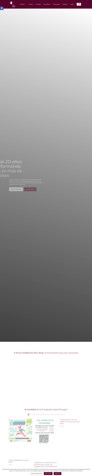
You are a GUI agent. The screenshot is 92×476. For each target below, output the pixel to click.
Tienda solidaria (56, 4)
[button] (1, 8)
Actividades (38, 4)
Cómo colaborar (46, 4)
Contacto (72, 4)
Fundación (23, 4)
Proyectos (31, 4)
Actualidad (65, 4)
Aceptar (57, 473)
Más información (36, 473)
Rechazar (48, 473)
